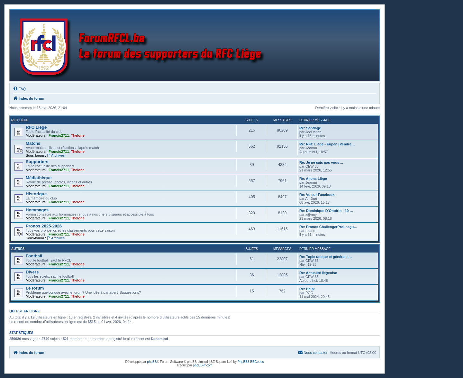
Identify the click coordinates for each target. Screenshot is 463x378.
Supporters (37, 161)
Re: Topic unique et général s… (325, 257)
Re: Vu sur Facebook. (317, 195)
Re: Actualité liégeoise (318, 273)
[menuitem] (19, 89)
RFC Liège (19, 120)
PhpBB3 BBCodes (251, 362)
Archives (56, 155)
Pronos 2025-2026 (44, 226)
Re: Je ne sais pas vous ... (321, 162)
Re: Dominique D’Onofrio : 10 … (326, 211)
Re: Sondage (310, 128)
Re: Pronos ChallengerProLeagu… (328, 227)
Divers (32, 272)
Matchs (33, 143)
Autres (17, 249)
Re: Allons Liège (313, 178)
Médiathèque (39, 177)
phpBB (152, 362)
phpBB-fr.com (203, 365)
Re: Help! (307, 289)
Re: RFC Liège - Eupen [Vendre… (327, 144)
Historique (36, 193)
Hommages (37, 209)
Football (34, 256)
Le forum (35, 288)
